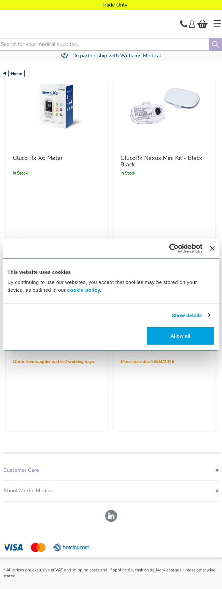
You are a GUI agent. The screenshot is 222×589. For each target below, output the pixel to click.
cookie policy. (84, 290)
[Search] (215, 44)
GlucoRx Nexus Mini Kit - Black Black (161, 161)
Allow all (180, 336)
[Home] (217, 23)
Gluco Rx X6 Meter (38, 158)
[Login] (192, 23)
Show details (187, 315)
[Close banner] (212, 248)
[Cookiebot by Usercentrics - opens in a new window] (174, 248)
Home (16, 73)
